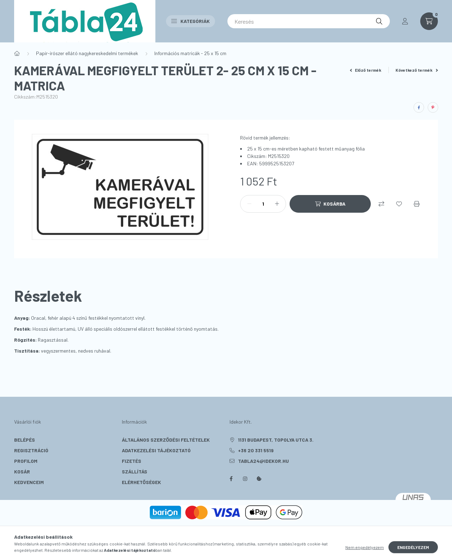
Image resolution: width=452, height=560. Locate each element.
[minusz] (249, 204)
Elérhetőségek (141, 482)
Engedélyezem (413, 552)
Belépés (24, 440)
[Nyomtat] (417, 204)
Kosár (22, 471)
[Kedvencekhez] (399, 204)
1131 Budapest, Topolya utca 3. (276, 440)
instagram (245, 479)
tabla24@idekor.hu (263, 461)
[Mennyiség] (263, 203)
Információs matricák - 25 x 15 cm (190, 53)
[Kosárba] (330, 204)
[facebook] (419, 107)
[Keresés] (308, 21)
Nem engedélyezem (364, 552)
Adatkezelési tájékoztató (156, 450)
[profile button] (405, 21)
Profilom (25, 461)
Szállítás (134, 471)
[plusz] (277, 204)
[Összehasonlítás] (381, 204)
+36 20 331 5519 (256, 450)
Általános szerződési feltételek (166, 440)
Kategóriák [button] (190, 21)
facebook (231, 479)
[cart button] (429, 21)
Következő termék (417, 69)
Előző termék (366, 69)
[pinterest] (433, 107)
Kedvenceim (29, 482)
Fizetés (131, 461)
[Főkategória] (17, 53)
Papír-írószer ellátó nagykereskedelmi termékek (87, 53)
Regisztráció (31, 450)
